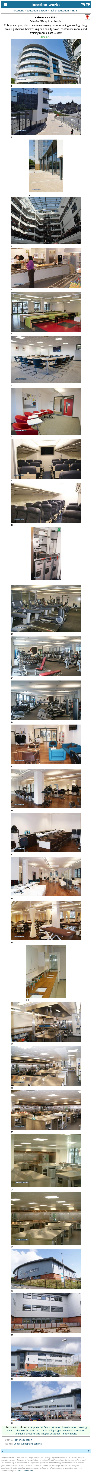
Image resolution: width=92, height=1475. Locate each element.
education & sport (37, 10)
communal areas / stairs (27, 1433)
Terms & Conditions (25, 1470)
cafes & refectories (25, 1430)
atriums (56, 1427)
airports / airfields (40, 1427)
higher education (59, 10)
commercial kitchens (74, 1430)
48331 (74, 10)
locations (19, 10)
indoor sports (70, 1433)
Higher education (23, 1439)
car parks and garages (49, 1430)
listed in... (46, 36)
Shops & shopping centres (28, 1443)
